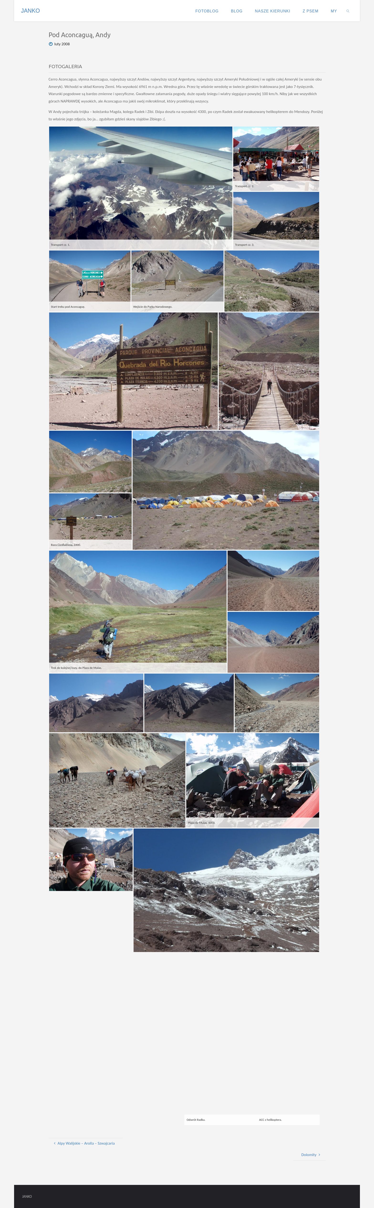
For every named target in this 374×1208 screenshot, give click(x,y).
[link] (348, 10)
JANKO (30, 10)
